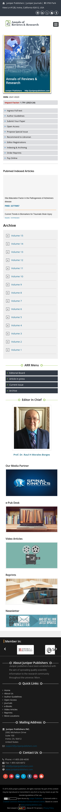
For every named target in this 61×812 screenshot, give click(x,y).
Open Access (13, 126)
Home (7, 690)
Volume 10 (17, 276)
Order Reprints (14, 152)
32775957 (15, 208)
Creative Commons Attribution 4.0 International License (24, 801)
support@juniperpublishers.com (21, 745)
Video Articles (10, 709)
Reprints (8, 712)
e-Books (8, 706)
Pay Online (12, 158)
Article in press (17, 378)
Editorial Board (17, 372)
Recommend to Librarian (19, 137)
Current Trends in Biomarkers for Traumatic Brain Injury (28, 216)
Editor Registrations (16, 142)
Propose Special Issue (17, 131)
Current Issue (16, 384)
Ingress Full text (14, 110)
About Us (8, 693)
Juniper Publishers (15, 3)
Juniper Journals (34, 3)
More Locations (11, 715)
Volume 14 (17, 243)
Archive (13, 390)
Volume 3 (16, 333)
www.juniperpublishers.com (19, 769)
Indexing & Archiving (17, 147)
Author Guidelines (15, 115)
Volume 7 (16, 300)
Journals (8, 703)
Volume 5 (16, 317)
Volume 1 (16, 349)
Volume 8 (16, 292)
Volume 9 (16, 284)
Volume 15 (17, 235)
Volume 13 (17, 251)
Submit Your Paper (16, 121)
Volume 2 (16, 341)
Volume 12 (17, 260)
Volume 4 (16, 325)
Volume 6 (16, 309)
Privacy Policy (49, 808)
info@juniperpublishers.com (19, 766)
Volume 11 (17, 268)
